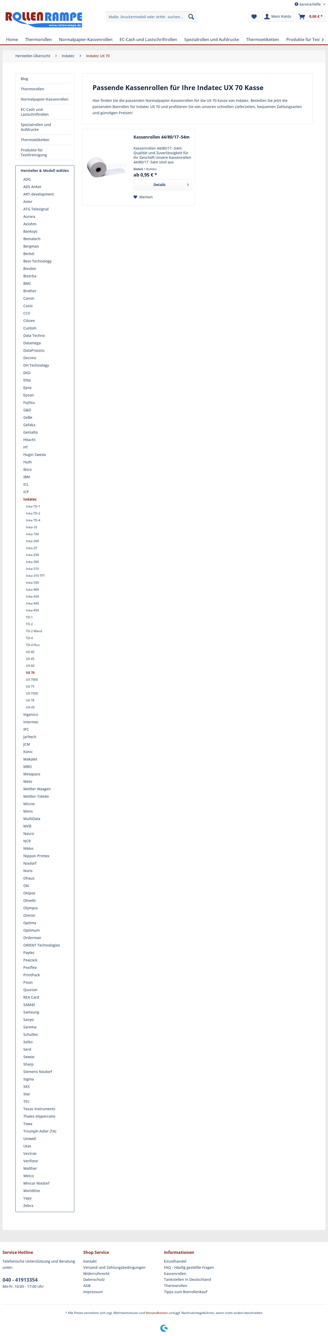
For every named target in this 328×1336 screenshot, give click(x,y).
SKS (26, 1086)
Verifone (30, 1160)
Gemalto (30, 432)
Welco (28, 1175)
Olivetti (29, 900)
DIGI (26, 372)
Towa (27, 1123)
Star (26, 1093)
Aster (27, 201)
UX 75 (30, 686)
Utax (27, 1146)
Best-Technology (37, 261)
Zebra (28, 1205)
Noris (28, 870)
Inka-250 (32, 555)
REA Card (31, 997)
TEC (26, 1101)
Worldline (31, 1190)
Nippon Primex (36, 855)
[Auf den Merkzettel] (143, 197)
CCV (26, 313)
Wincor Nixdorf (36, 1183)
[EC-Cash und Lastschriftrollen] (148, 39)
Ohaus (29, 878)
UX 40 (30, 652)
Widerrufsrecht (96, 1273)
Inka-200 (32, 541)
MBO (27, 766)
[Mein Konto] (278, 17)
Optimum (31, 930)
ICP (26, 491)
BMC (27, 283)
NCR (27, 840)
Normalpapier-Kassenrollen (44, 99)
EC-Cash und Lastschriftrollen (35, 112)
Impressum (93, 1291)
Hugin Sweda (34, 454)
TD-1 (29, 617)
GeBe (27, 417)
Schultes (30, 1034)
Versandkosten (157, 1313)
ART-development (38, 194)
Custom (29, 328)
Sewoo (28, 1056)
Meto (27, 781)
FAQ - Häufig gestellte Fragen (189, 1267)
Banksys (30, 231)
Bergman (31, 246)
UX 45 (30, 659)
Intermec (31, 721)
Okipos (29, 893)
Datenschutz (94, 1279)
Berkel (28, 253)
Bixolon (29, 268)
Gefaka (29, 424)
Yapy (27, 1198)
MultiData (31, 818)
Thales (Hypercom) (39, 1116)
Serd (27, 1049)
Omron (29, 915)
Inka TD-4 (33, 520)
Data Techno (34, 335)
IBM (26, 476)
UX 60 (30, 666)
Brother (29, 290)
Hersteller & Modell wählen (45, 170)
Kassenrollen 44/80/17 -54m (162, 137)
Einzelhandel (175, 1261)
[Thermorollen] (38, 39)
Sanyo (28, 1019)
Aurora (29, 216)
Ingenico (30, 714)
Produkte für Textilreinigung (34, 152)
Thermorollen (32, 88)
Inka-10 (31, 527)
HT (25, 447)
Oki (26, 885)
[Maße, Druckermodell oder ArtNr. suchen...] (151, 17)
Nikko (28, 848)
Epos (27, 387)
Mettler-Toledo (36, 796)
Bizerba (29, 276)
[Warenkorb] (310, 17)
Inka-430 (32, 596)
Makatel (30, 759)
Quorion (30, 989)
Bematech (31, 238)
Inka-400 (32, 589)
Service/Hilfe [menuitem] (308, 4)
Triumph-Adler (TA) (39, 1131)
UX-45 (30, 707)
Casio (28, 305)
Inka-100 (32, 534)
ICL (25, 484)
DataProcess (34, 350)
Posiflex (30, 967)
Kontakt (90, 1261)
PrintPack (31, 974)
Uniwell (29, 1138)
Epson (28, 395)
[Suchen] (191, 17)
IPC (26, 729)
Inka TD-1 (33, 506)
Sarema (29, 1027)
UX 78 (30, 700)
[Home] (12, 39)
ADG (27, 179)
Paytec (29, 952)
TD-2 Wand (34, 631)
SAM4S (29, 1004)
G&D (27, 409)
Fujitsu (29, 402)
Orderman (32, 937)
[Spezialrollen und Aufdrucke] (212, 39)
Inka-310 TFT (35, 575)
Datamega (32, 342)
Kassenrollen (175, 1273)
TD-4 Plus (33, 645)
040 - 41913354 (20, 1279)
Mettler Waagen (37, 788)
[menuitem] (151, 17)
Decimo (29, 357)
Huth (27, 462)
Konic (28, 751)
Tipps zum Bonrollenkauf (185, 1291)
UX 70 (30, 672)
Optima (29, 922)
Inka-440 (32, 603)
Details (171, 184)
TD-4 (29, 638)
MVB (27, 826)
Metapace (31, 774)
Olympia (30, 907)
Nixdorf (29, 863)
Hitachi (29, 439)
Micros (29, 803)
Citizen (29, 320)
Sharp (28, 1064)
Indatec (30, 499)
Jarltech (29, 736)
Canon (28, 298)
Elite (27, 380)
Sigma (28, 1079)
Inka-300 (32, 562)
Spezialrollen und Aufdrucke (36, 127)
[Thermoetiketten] (263, 39)
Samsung (31, 1012)
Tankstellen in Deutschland (187, 1279)
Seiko (28, 1041)
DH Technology (36, 365)
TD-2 (29, 624)
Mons (28, 811)
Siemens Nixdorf (37, 1071)
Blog (24, 78)
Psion (28, 982)
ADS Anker (32, 186)
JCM (26, 744)
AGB (86, 1285)
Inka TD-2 (33, 513)
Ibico (27, 469)
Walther (30, 1168)
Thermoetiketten (35, 139)
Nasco (28, 833)
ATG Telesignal (36, 209)
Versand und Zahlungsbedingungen (114, 1267)
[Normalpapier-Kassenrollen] (85, 39)
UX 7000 (32, 679)
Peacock (30, 960)
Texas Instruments (39, 1108)
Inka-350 (32, 582)
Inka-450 (32, 610)
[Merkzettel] (254, 17)
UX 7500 (32, 693)
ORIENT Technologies (41, 945)
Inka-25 (31, 548)
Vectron (30, 1153)
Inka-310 (32, 569)
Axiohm (29, 223)
